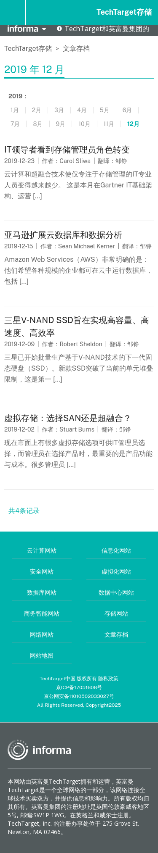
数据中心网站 (116, 592)
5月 (105, 110)
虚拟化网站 (116, 571)
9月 (61, 124)
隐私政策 (108, 679)
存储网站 (116, 613)
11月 (109, 124)
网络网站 (42, 634)
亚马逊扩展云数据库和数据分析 (63, 235)
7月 (15, 124)
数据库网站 (41, 592)
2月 (36, 110)
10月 (84, 124)
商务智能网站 (41, 613)
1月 (15, 110)
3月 (59, 110)
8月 (38, 124)
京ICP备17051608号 (79, 687)
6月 (127, 110)
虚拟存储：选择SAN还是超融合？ (67, 418)
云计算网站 (41, 550)
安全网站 (42, 571)
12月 (133, 124)
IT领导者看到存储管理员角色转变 (67, 150)
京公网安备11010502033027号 (79, 696)
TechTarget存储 (124, 12)
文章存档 (76, 49)
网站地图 (42, 655)
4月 (82, 110)
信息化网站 (116, 550)
